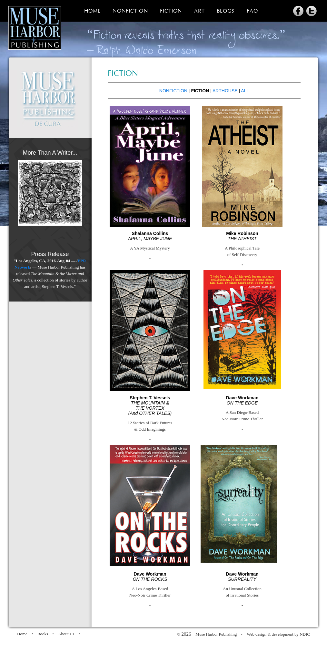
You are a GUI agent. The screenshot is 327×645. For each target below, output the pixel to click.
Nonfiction (130, 11)
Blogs (226, 11)
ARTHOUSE (225, 90)
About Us (66, 633)
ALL (245, 90)
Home (92, 11)
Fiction (171, 11)
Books (42, 633)
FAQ (252, 11)
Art (199, 11)
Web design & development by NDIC (278, 634)
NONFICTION (173, 90)
